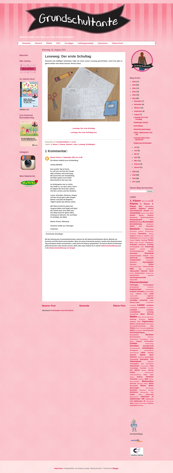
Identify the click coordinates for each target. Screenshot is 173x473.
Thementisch (134, 366)
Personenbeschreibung (137, 326)
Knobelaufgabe (148, 285)
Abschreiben (149, 206)
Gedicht (132, 249)
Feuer (136, 242)
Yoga (151, 392)
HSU (58, 43)
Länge (132, 293)
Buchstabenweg (136, 224)
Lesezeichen (134, 314)
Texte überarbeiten (147, 363)
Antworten (54, 229)
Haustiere (133, 264)
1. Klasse (135, 200)
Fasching (144, 240)
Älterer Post (119, 306)
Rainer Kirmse (55, 157)
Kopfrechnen (135, 289)
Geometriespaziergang (142, 129)
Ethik (152, 235)
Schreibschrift (148, 346)
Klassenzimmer (139, 282)
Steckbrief (141, 357)
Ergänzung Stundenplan (143, 143)
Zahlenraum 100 (137, 399)
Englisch (133, 236)
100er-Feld (145, 201)
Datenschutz (117, 43)
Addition (133, 208)
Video (145, 374)
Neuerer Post (49, 306)
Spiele (142, 355)
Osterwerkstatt (140, 324)
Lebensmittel (134, 296)
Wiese (151, 383)
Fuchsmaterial (134, 247)
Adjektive (142, 208)
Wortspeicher (144, 392)
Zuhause (144, 403)
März (136, 161)
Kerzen (132, 273)
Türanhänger (134, 368)
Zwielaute (140, 405)
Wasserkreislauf (134, 381)
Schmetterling (149, 343)
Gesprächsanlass (135, 255)
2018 (134, 178)
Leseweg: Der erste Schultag (83, 128)
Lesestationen (135, 312)
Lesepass (150, 305)
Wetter (146, 383)
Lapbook (138, 294)
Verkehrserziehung (135, 374)
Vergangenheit (149, 372)
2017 (134, 182)
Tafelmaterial (135, 361)
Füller (142, 246)
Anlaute (146, 211)
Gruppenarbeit (135, 260)
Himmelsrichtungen (135, 266)
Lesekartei (133, 305)
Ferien (151, 240)
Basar (152, 213)
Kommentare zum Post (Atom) (62, 310)
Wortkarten (134, 392)
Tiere (152, 366)
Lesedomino (150, 302)
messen (144, 317)
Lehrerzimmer (134, 298)
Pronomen (143, 328)
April (136, 157)
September (138, 111)
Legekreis (150, 296)
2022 (134, 95)
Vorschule (133, 379)
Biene (151, 219)
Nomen (151, 319)
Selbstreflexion (134, 352)
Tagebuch (150, 361)
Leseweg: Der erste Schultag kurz (84, 132)
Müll (148, 317)
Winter (151, 386)
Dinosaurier (133, 231)
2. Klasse (54, 144)
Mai (135, 154)
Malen (142, 314)
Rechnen (150, 335)
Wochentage (149, 388)
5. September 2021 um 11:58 (72, 157)
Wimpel (143, 386)
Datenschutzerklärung (109, 246)
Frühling (150, 244)
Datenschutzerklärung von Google (62, 248)
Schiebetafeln (149, 341)
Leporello (149, 298)
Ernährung (140, 235)
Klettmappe (134, 285)
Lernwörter (143, 300)
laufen (145, 293)
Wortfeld (151, 390)
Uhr (131, 370)
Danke (132, 226)
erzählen (146, 236)
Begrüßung (133, 217)
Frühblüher (142, 244)
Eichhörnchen (149, 231)
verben (132, 372)
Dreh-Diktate (138, 126)
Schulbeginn (90, 144)
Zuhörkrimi (133, 405)
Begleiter (150, 215)
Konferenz (150, 287)
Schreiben (134, 346)
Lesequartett (133, 307)
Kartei (151, 271)
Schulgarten (134, 350)
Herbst (151, 264)
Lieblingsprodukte (86, 43)
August (137, 114)
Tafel (151, 359)
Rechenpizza (139, 330)
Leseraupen (150, 307)
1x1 (149, 201)
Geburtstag (149, 247)
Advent (151, 208)
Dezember (138, 101)
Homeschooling (148, 266)
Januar (137, 167)
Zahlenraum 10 (147, 396)
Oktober (137, 108)
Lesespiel (133, 310)
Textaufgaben (134, 364)
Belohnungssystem (147, 217)
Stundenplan (134, 359)
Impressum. (58, 468)
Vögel (152, 374)
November (138, 104)
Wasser (151, 379)
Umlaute (143, 370)
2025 (134, 85)
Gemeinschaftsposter (137, 251)
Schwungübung (149, 350)
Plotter (138, 328)
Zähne (132, 403)
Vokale (132, 377)
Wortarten (133, 390)
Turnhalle (143, 368)
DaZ (140, 226)
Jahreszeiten (134, 271)
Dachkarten (150, 224)
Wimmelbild (134, 386)
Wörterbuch (142, 390)
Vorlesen (150, 377)
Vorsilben (141, 379)
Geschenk (149, 253)
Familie (137, 240)
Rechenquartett (148, 330)
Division (141, 231)
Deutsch (38, 43)
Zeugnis (136, 403)
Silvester (151, 352)
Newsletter (142, 319)
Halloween (133, 262)
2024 (134, 88)
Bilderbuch (134, 222)
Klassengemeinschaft (138, 277)
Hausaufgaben (148, 262)
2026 (134, 82)
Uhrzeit (137, 370)
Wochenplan (134, 388)
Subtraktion (144, 359)
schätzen (139, 341)
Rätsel (132, 330)
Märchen (150, 314)
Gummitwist (149, 260)
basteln (132, 215)
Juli (135, 147)
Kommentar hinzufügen (54, 234)
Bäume (141, 215)
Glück (152, 255)
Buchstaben (148, 222)
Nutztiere (133, 321)
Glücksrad (133, 258)
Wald (146, 379)
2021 (134, 98)
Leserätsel (141, 307)
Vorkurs (140, 377)
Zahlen (132, 394)
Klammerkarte (134, 275)
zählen (140, 394)
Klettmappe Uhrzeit (141, 122)
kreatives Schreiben (137, 291)
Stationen (133, 357)
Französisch (149, 242)
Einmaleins (142, 233)
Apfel (152, 210)
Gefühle (142, 249)
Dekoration (150, 226)
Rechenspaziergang (137, 332)
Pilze (151, 326)
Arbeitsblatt (135, 213)
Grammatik (149, 258)
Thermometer (145, 366)
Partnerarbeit (150, 324)
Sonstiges (69, 43)
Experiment (145, 238)
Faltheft (132, 240)
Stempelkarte (149, 357)
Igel (140, 269)
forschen (141, 242)
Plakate (132, 328)
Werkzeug (140, 383)
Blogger (115, 468)
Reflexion (151, 337)
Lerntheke (133, 300)
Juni (136, 150)
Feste (131, 242)
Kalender (144, 271)
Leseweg (81, 144)
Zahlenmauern (134, 396)
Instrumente (149, 269)
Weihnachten (148, 381)
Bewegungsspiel (136, 219)
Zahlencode (150, 394)
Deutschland (149, 229)
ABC (140, 206)
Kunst (151, 291)
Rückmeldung (134, 339)
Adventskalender (136, 211)
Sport (151, 355)
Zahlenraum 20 (139, 401)
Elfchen (151, 233)
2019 (134, 175)
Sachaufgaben (144, 339)
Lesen (75, 144)
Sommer (133, 355)
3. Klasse (61, 144)
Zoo (141, 403)
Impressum (103, 43)
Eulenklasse (134, 238)
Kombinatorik (134, 287)
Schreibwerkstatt (135, 348)
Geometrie (134, 253)
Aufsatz (143, 213)
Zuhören (151, 403)
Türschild (151, 368)
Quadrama (150, 328)
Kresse (147, 291)
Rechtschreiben (135, 337)
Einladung (133, 233)
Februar (137, 164)
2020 (134, 171)
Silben (143, 352)
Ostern (132, 324)
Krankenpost (149, 289)
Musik (151, 317)
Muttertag (133, 319)
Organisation (147, 321)
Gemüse (151, 251)
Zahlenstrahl (150, 401)
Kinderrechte (149, 273)
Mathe (49, 43)
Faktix (151, 238)
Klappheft (151, 275)
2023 (134, 92)
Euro (140, 238)
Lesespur (150, 310)
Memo (139, 317)
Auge (147, 213)
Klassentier (133, 280)
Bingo (140, 222)
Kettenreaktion (140, 273)
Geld (152, 249)
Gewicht (145, 255)
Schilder (133, 343)
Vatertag (151, 370)
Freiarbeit (133, 244)
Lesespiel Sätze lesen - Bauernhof (142, 139)
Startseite (26, 43)
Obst (138, 321)
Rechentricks (134, 335)
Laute (151, 294)
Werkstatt (133, 383)
